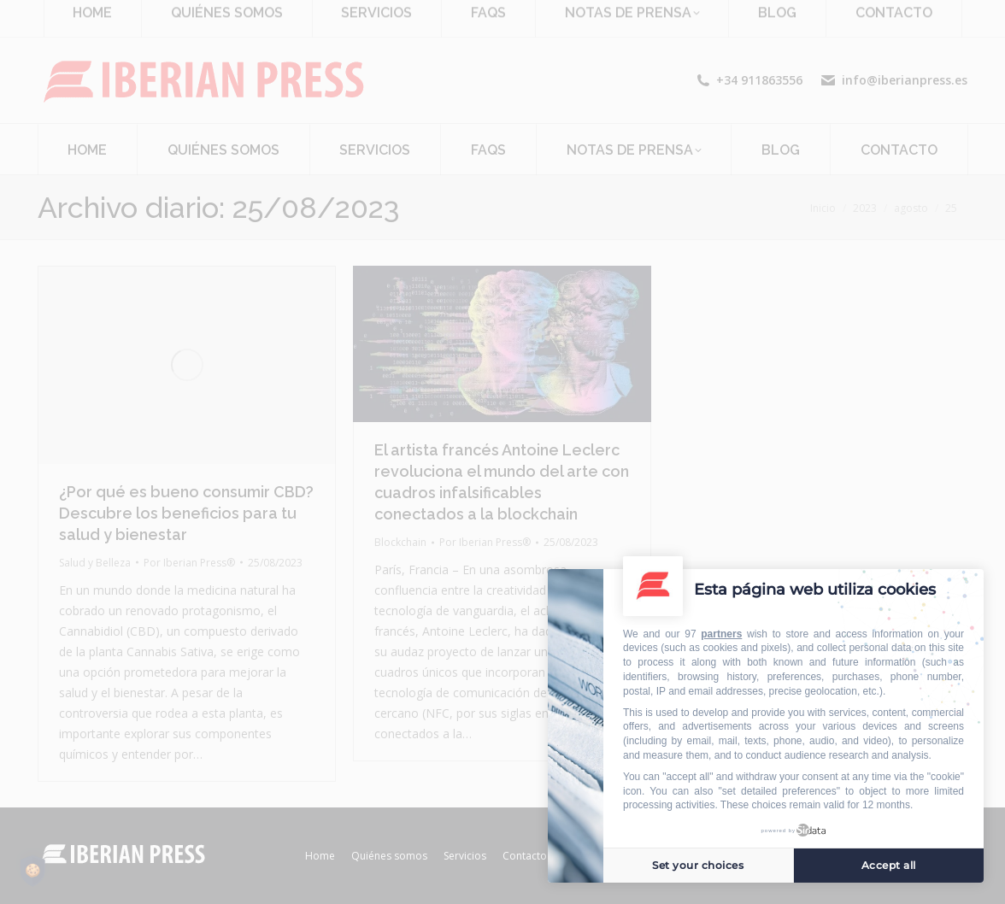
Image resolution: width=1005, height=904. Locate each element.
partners (721, 634)
